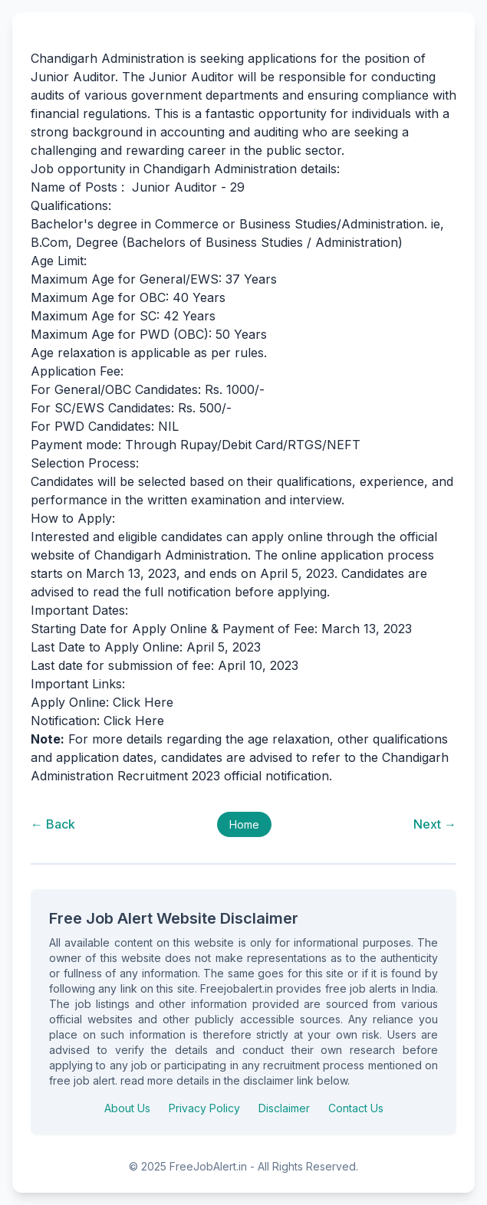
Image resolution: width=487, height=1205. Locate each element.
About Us (127, 1108)
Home (244, 824)
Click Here (143, 702)
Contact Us (355, 1108)
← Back (53, 824)
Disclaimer (284, 1108)
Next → (434, 824)
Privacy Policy (204, 1108)
